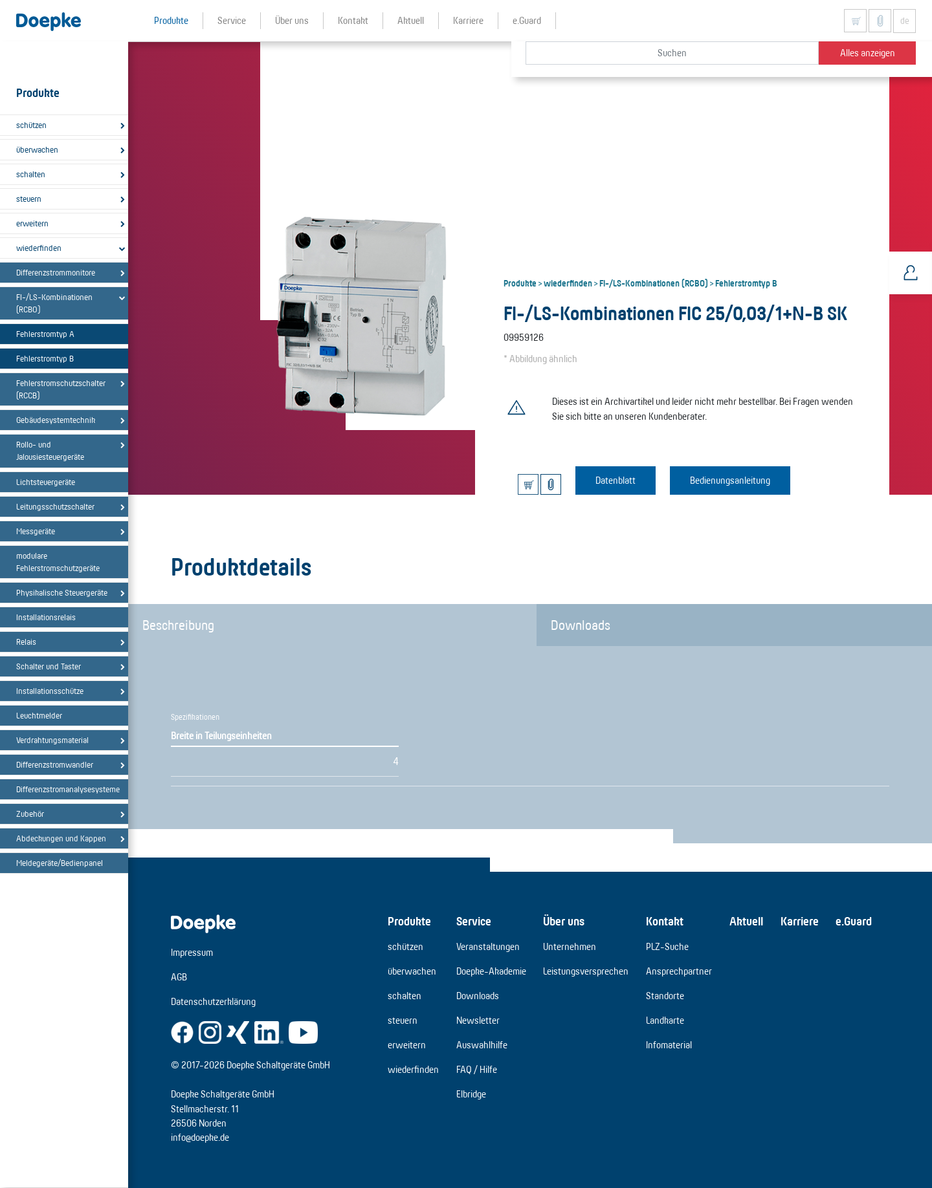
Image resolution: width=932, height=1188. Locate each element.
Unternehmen (569, 946)
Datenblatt (615, 480)
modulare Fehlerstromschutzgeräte (58, 561)
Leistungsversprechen (585, 971)
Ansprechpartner (679, 971)
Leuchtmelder (39, 715)
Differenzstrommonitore (55, 272)
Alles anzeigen (867, 53)
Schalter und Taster (48, 666)
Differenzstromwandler (54, 764)
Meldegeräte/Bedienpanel (59, 863)
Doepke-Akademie (491, 971)
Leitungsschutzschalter (55, 506)
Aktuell (746, 920)
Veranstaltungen (488, 946)
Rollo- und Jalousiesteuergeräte (50, 450)
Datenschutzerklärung (213, 1001)
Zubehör (30, 813)
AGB (179, 977)
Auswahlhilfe (481, 1045)
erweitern (32, 223)
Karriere (800, 920)
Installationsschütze (49, 691)
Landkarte (665, 1020)
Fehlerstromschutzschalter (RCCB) (60, 389)
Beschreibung (178, 624)
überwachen (37, 149)
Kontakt (664, 920)
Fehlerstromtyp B (45, 358)
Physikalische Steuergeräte (61, 592)
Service (473, 920)
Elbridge (471, 1094)
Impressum (192, 952)
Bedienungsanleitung (730, 480)
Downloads (580, 624)
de (904, 21)
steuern (28, 198)
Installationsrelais (46, 617)
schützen (31, 125)
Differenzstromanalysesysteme (66, 789)
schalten (30, 174)
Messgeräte (35, 531)
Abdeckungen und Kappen (61, 838)
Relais (26, 641)
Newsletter (478, 1020)
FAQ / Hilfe (476, 1069)
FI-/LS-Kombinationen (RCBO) (54, 303)
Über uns (563, 920)
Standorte (665, 995)
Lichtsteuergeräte (45, 482)
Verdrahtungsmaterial (52, 740)
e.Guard (854, 920)
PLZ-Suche (667, 946)
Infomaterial (669, 1045)
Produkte (520, 282)
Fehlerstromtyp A (45, 334)
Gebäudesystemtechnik (55, 420)
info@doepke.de (200, 1137)
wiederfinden (38, 248)
